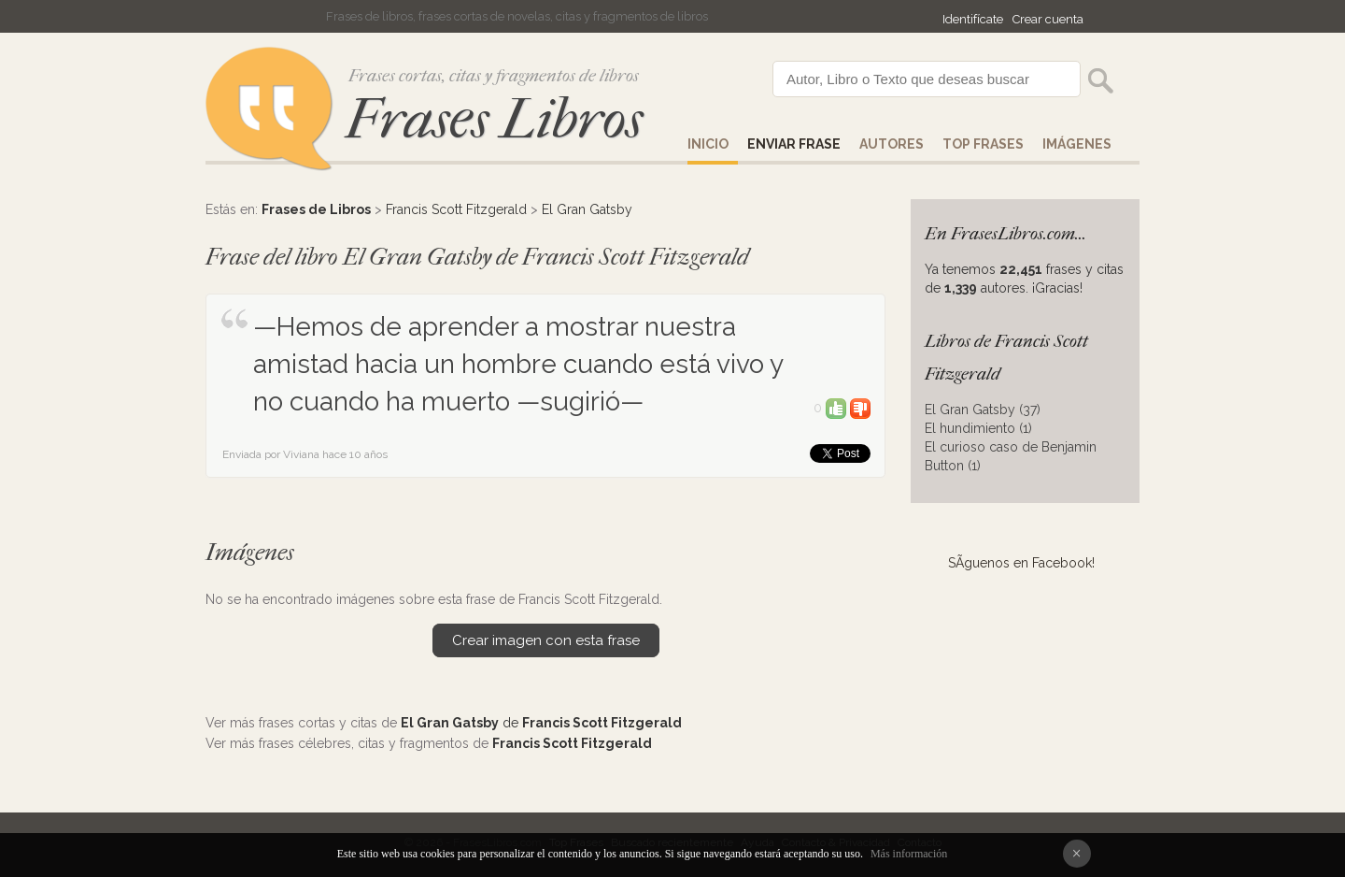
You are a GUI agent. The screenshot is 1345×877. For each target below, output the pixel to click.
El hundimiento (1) (978, 428)
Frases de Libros (316, 209)
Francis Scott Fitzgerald (456, 209)
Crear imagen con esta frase (546, 640)
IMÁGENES (1076, 144)
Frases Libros (494, 119)
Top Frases (983, 144)
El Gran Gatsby (587, 209)
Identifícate (972, 19)
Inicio (708, 144)
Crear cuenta (1047, 19)
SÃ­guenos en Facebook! (1021, 562)
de (541, 722)
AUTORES (891, 144)
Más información (909, 853)
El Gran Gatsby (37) (983, 409)
